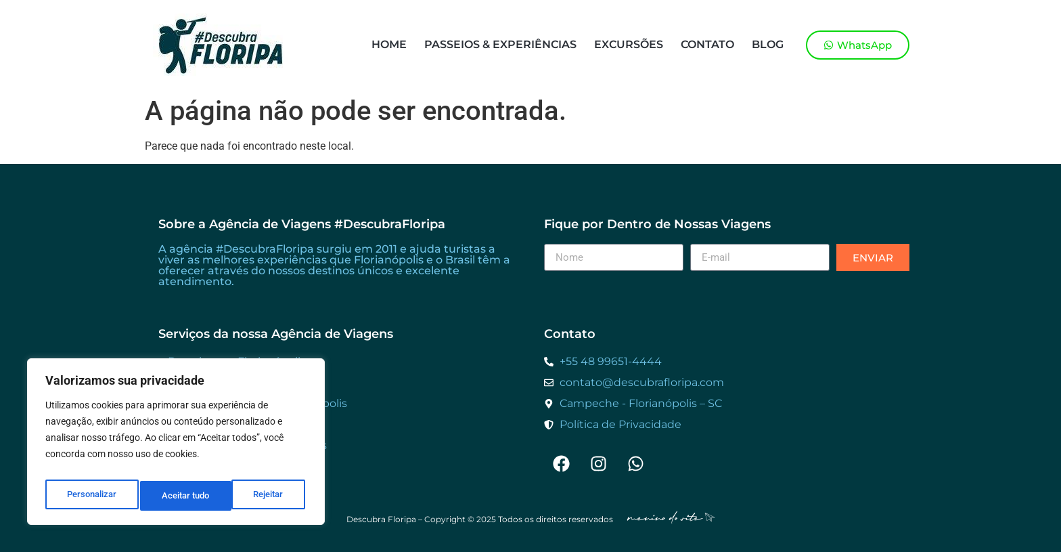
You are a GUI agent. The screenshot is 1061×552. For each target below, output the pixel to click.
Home (389, 44)
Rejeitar (177, 495)
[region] (176, 445)
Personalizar (91, 495)
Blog (768, 44)
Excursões (628, 44)
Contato (707, 44)
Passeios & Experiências (500, 44)
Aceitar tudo (261, 495)
